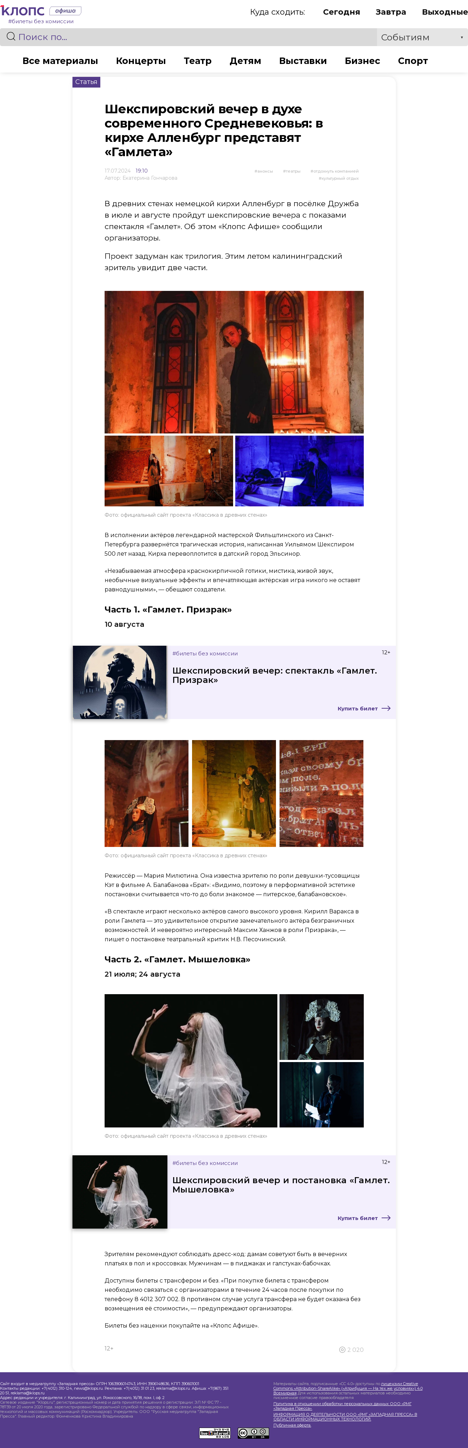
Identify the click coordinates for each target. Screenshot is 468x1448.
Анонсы (265, 171)
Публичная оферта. (292, 1425)
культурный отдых (340, 178)
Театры (293, 171)
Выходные (445, 12)
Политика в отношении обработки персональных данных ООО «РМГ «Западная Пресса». (342, 1406)
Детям (245, 60)
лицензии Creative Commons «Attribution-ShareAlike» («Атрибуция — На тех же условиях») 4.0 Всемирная (348, 1388)
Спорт (413, 60)
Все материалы (60, 60)
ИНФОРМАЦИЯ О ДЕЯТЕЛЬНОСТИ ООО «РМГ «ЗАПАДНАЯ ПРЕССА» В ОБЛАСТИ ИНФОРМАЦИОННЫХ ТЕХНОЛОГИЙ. (345, 1417)
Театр (198, 60)
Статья (86, 82)
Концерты (141, 60)
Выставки (303, 60)
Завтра (391, 12)
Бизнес (362, 60)
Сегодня (341, 12)
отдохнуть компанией (336, 171)
